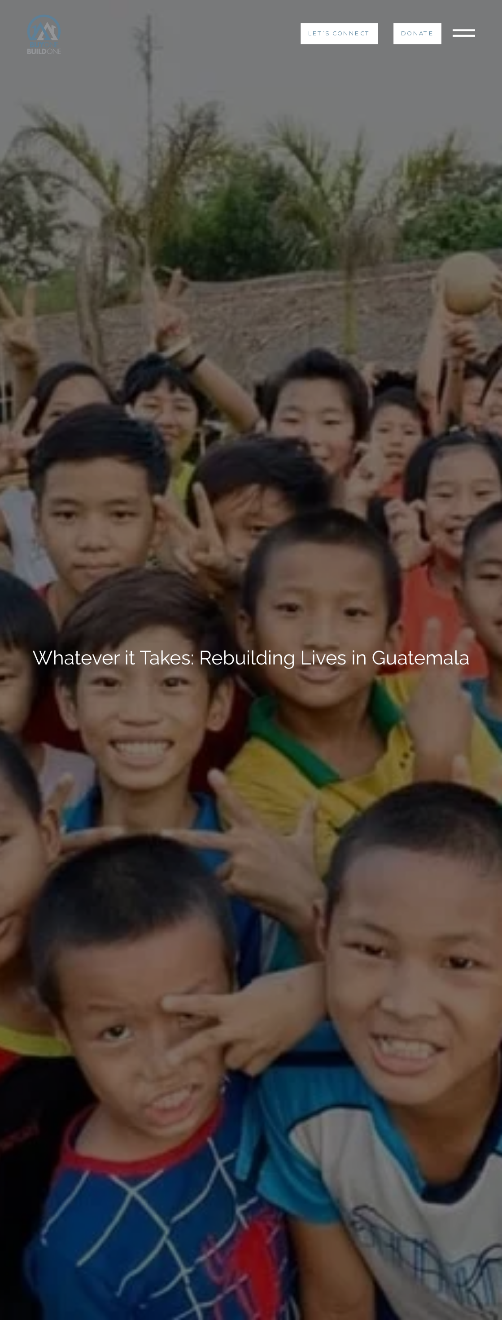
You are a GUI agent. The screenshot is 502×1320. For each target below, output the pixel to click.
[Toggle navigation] (463, 34)
